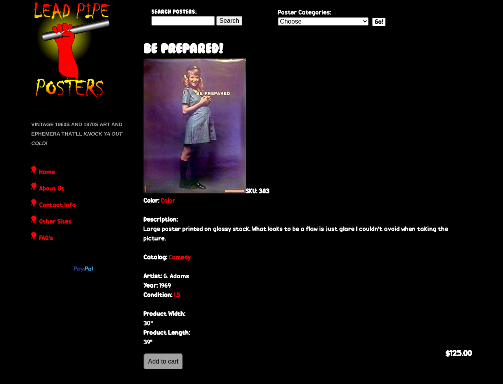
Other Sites (55, 222)
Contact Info (57, 205)
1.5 (177, 295)
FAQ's (46, 238)
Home (47, 172)
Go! (379, 22)
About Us (51, 189)
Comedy (180, 257)
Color (168, 201)
